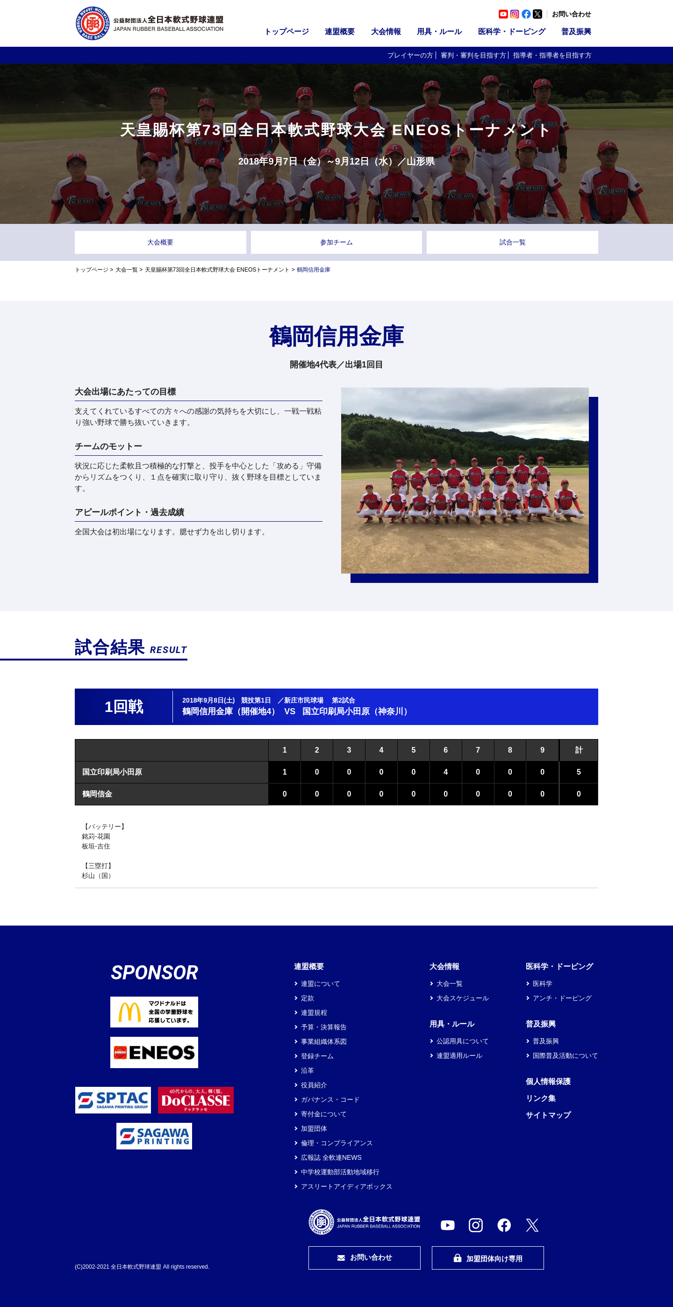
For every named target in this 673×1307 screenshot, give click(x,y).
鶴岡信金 (97, 794)
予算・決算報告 (324, 1027)
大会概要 (160, 242)
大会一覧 (126, 269)
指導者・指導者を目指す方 (552, 55)
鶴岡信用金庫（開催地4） (230, 711)
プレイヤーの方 (410, 55)
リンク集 (541, 1098)
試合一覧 (513, 242)
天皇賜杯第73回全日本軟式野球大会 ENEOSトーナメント (217, 269)
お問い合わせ (571, 14)
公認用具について (463, 1041)
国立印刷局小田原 (112, 772)
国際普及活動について (565, 1055)
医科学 (542, 983)
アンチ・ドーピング (562, 998)
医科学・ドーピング (511, 32)
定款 (307, 998)
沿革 (307, 1070)
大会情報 (386, 32)
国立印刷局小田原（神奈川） (357, 711)
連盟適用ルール (459, 1055)
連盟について (320, 983)
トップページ (286, 32)
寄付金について (324, 1114)
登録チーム (317, 1056)
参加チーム (336, 242)
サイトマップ (548, 1115)
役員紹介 (314, 1085)
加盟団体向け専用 (488, 1258)
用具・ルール (439, 32)
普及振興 (576, 32)
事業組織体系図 (324, 1041)
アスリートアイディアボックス (347, 1186)
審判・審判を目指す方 (473, 55)
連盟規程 (314, 1012)
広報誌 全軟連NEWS (331, 1157)
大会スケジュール (463, 998)
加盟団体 (314, 1128)
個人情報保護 (548, 1081)
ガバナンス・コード (330, 1099)
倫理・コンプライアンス (337, 1143)
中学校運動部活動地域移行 (340, 1172)
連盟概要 (340, 32)
